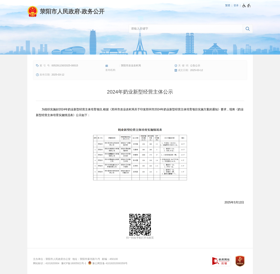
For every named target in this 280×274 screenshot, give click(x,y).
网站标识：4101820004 (46, 263)
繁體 (227, 5)
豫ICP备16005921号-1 (73, 263)
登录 (236, 5)
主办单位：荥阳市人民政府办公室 (52, 259)
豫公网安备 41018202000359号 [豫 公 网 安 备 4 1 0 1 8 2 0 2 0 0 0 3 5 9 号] (108, 263)
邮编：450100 (110, 259)
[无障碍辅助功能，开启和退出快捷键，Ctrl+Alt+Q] (246, 5)
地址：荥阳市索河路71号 (86, 259)
